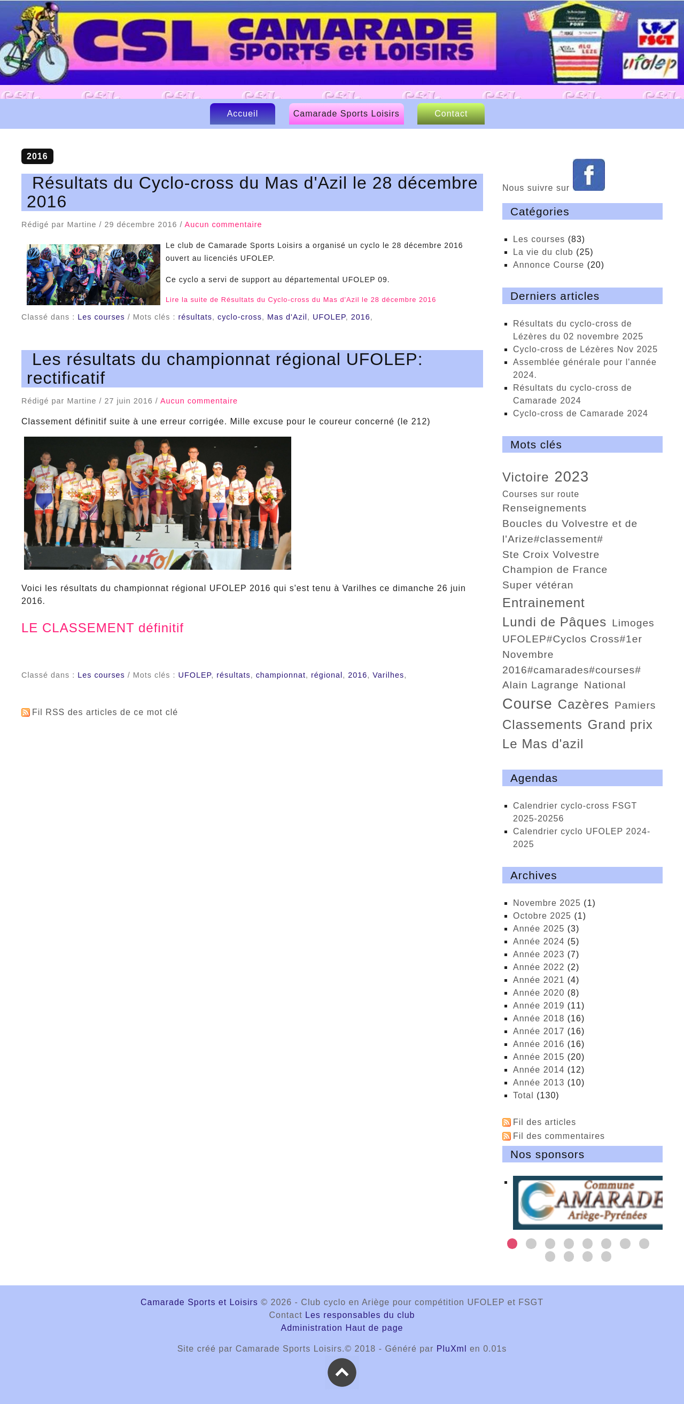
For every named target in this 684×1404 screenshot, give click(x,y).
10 (569, 1256)
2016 (360, 317)
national (605, 685)
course (527, 703)
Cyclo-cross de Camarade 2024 (580, 413)
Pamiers (635, 705)
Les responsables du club (360, 1315)
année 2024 (538, 941)
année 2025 (538, 928)
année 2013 (538, 1082)
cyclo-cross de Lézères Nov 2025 (585, 349)
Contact (451, 113)
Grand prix (620, 724)
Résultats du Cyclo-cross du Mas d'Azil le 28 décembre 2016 (252, 192)
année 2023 (538, 954)
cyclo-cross (239, 317)
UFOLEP (329, 317)
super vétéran (538, 585)
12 (606, 1256)
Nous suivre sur (553, 187)
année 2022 (538, 967)
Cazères (583, 704)
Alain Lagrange (540, 685)
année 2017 (538, 1031)
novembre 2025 (547, 902)
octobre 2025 (542, 915)
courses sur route (540, 494)
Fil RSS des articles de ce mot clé (105, 712)
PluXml (452, 1348)
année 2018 (538, 1018)
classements (542, 724)
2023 (572, 476)
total (525, 1095)
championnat (281, 675)
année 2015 (538, 1056)
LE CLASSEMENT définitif (102, 627)
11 (587, 1256)
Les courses (101, 317)
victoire (525, 477)
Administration (312, 1327)
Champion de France (555, 569)
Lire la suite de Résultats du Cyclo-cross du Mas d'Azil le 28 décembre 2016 (301, 300)
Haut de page (374, 1327)
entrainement (543, 602)
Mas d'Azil (287, 317)
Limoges (633, 623)
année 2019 (538, 1005)
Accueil (243, 113)
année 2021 (538, 979)
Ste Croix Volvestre (551, 554)
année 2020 (538, 992)
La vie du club (543, 252)
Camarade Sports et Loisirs (344, 54)
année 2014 (538, 1069)
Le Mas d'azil (543, 743)
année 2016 (538, 1044)
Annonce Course (548, 264)
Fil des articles (544, 1122)
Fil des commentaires (559, 1136)
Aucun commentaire (223, 224)
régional (327, 675)
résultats (195, 317)
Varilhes (388, 675)
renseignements (544, 508)
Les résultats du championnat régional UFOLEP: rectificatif (225, 368)
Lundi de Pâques (554, 622)
